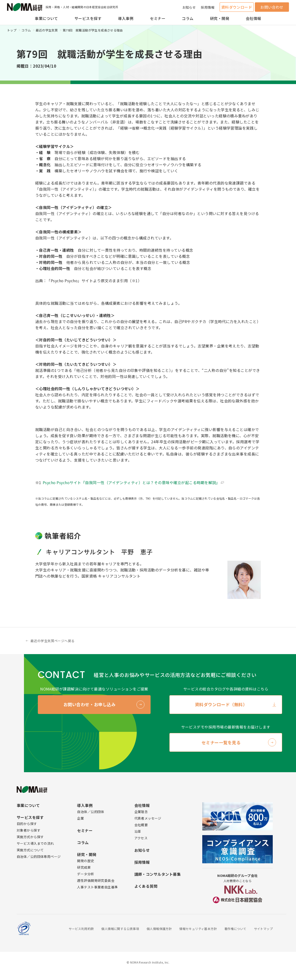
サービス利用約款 (81, 928)
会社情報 (253, 18)
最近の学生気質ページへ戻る (52, 640)
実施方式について (30, 850)
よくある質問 (146, 886)
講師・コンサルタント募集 (157, 874)
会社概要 (141, 824)
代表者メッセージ (147, 818)
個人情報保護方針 (159, 928)
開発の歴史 (85, 860)
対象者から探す (28, 830)
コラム (187, 18)
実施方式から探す (30, 836)
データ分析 (85, 874)
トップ (11, 30)
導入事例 (125, 18)
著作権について (235, 928)
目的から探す (27, 823)
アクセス (141, 838)
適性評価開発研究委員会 (95, 880)
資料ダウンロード (236, 7)
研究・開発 (219, 18)
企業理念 (141, 811)
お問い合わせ (272, 7)
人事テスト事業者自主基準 (97, 887)
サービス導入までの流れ (35, 843)
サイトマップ (263, 928)
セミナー (157, 18)
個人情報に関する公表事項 (120, 928)
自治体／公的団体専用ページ (39, 856)
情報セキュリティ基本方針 (198, 928)
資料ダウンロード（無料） (221, 704)
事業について (46, 18)
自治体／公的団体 (90, 811)
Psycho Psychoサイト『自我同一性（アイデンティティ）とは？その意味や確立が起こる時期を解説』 (131, 482)
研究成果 (84, 867)
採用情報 (207, 7)
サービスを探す (87, 18)
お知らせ (189, 7)
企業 (80, 818)
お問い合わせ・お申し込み (89, 704)
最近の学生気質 (47, 30)
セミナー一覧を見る (221, 742)
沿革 (137, 831)
